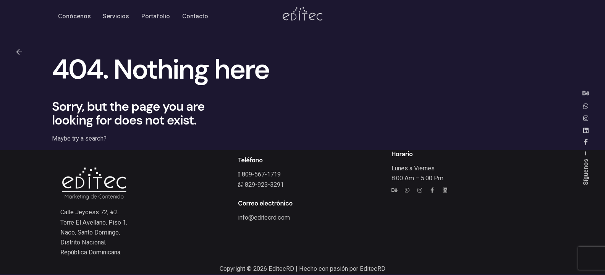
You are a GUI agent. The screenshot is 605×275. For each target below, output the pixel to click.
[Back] (19, 52)
